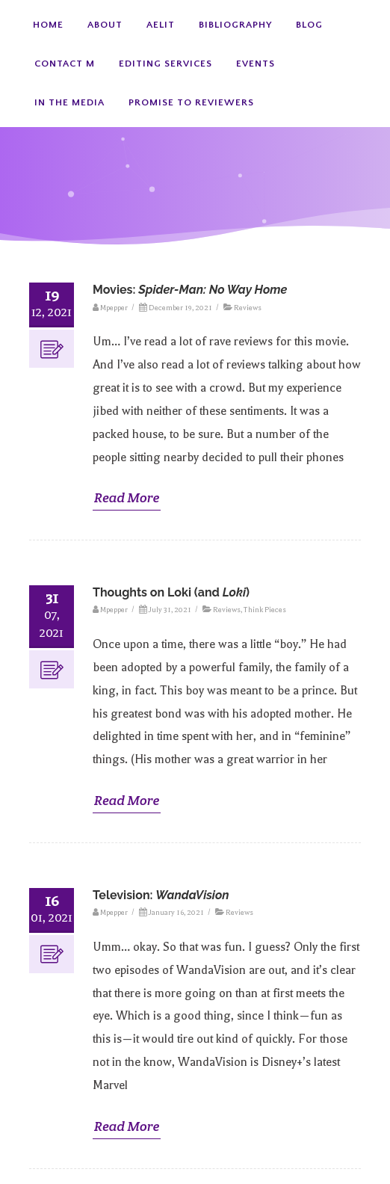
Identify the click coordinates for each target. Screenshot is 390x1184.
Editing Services (165, 63)
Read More (126, 497)
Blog (309, 24)
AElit (160, 24)
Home (48, 24)
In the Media (69, 102)
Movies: (190, 290)
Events (255, 63)
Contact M (64, 63)
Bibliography (235, 24)
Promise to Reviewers (191, 102)
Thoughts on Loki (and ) (171, 592)
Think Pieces (265, 609)
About (105, 24)
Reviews (247, 307)
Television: (161, 895)
